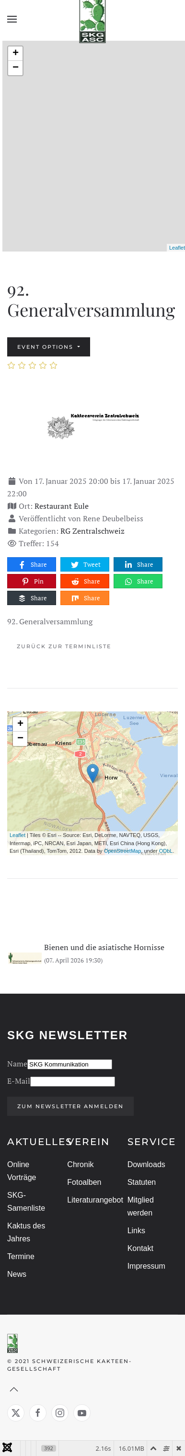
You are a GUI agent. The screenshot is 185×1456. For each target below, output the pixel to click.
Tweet (85, 564)
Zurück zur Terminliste (64, 646)
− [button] (15, 68)
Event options (46, 347)
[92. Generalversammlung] (92, 426)
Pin (32, 581)
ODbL (166, 851)
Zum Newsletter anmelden (69, 1106)
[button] (12, 19)
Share (32, 564)
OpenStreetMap (122, 851)
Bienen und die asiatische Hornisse (104, 947)
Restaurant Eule (62, 506)
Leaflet (177, 248)
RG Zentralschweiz (92, 531)
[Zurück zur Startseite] (93, 19)
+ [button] (15, 53)
